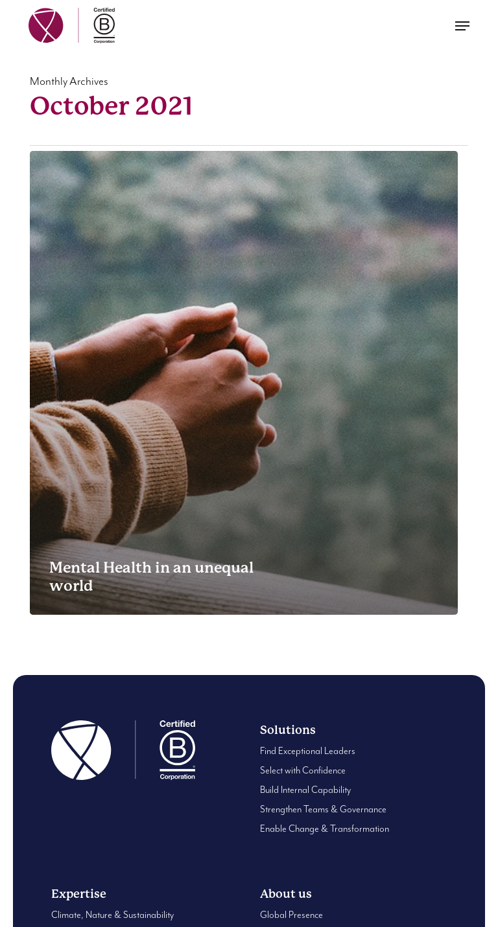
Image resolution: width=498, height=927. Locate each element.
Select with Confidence (303, 770)
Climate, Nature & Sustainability (112, 915)
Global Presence (291, 915)
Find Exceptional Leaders (307, 751)
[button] (462, 25)
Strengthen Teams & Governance (323, 809)
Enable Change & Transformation (324, 828)
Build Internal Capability (305, 789)
